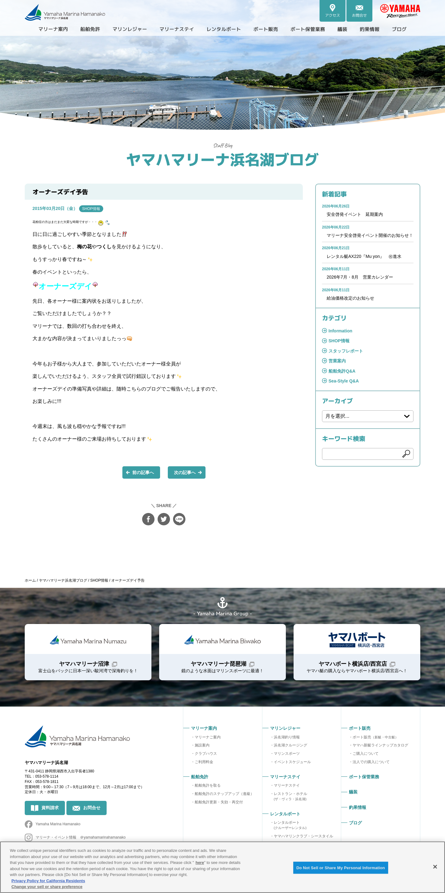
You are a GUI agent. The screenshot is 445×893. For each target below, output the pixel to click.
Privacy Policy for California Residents (48, 880)
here (200, 862)
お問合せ (91, 807)
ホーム (30, 580)
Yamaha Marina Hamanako (58, 824)
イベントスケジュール (292, 762)
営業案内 (337, 360)
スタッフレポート (345, 350)
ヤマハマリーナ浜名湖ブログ (222, 159)
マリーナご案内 (208, 737)
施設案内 (202, 745)
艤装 (342, 29)
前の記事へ (143, 472)
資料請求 (50, 807)
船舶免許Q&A (341, 371)
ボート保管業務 (307, 29)
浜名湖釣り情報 (287, 737)
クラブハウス (206, 753)
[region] (222, 867)
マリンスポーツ (287, 753)
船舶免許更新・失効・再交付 (219, 802)
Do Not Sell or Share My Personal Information (340, 867)
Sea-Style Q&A (343, 380)
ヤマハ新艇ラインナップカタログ (380, 745)
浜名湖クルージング (290, 745)
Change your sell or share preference (47, 886)
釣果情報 (369, 29)
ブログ (399, 29)
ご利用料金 (204, 762)
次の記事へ (185, 472)
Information (340, 330)
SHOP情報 (91, 209)
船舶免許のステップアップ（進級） (224, 794)
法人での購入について (371, 762)
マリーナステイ (287, 785)
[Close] (435, 867)
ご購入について (366, 753)
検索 (406, 453)
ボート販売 (375, 737)
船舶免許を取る (208, 785)
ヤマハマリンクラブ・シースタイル (303, 836)
